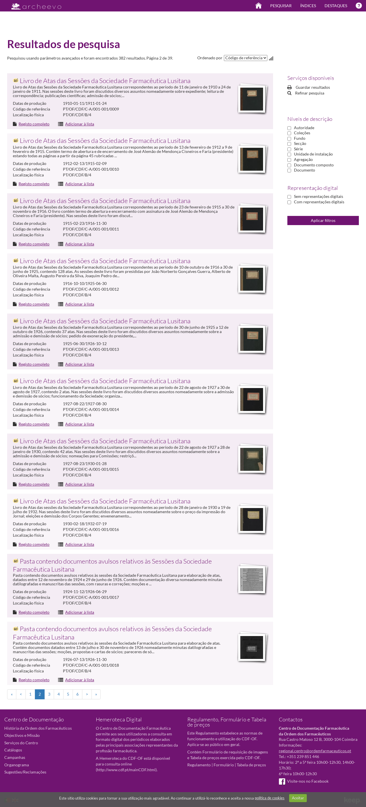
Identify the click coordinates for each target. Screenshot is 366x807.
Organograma (16, 764)
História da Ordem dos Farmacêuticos (38, 728)
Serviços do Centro (21, 742)
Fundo (299, 138)
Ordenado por (209, 57)
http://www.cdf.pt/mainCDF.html (126, 769)
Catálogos (13, 749)
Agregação (303, 159)
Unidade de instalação (313, 153)
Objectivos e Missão (22, 735)
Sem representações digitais (318, 196)
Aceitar (298, 798)
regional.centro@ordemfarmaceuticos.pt (315, 750)
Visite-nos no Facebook (304, 781)
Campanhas (14, 757)
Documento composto (314, 164)
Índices (308, 5)
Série (298, 148)
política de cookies (270, 798)
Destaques (336, 5)
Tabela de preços (251, 764)
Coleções (302, 132)
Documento (304, 170)
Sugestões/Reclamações (25, 771)
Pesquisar (281, 5)
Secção (300, 143)
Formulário (224, 764)
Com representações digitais (319, 201)
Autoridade (304, 127)
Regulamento (199, 764)
